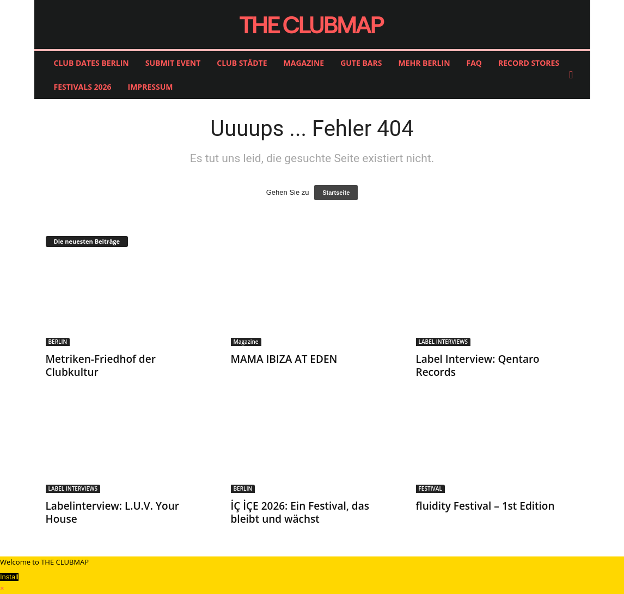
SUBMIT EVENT (173, 63)
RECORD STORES (528, 63)
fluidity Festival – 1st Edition (485, 506)
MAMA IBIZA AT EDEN (284, 359)
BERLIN (58, 341)
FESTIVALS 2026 (83, 87)
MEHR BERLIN (424, 63)
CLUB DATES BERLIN (91, 63)
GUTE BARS (361, 63)
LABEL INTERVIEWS (443, 341)
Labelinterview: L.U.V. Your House (112, 512)
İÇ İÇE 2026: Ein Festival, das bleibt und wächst (300, 512)
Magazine (246, 341)
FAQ (474, 63)
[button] (574, 75)
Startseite (336, 192)
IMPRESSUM (150, 87)
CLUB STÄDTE (242, 63)
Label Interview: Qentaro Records (478, 365)
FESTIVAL (430, 488)
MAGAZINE (304, 63)
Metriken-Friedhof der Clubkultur (101, 365)
